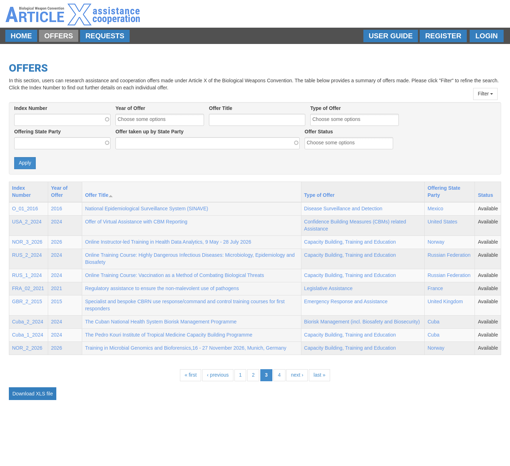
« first (191, 375)
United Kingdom (445, 301)
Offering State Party (37, 131)
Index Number (30, 108)
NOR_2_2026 (27, 348)
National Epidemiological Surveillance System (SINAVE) (146, 208)
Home (21, 36)
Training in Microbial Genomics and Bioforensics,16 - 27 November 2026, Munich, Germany (185, 348)
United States (442, 221)
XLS (40, 393)
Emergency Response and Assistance (346, 301)
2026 (56, 242)
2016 (56, 208)
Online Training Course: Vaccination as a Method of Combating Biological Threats (174, 275)
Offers (58, 36)
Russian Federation (448, 255)
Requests (104, 36)
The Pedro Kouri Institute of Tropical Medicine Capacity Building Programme (168, 335)
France (435, 288)
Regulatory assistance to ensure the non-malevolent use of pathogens (162, 288)
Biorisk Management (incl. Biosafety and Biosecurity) (362, 321)
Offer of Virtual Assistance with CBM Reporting (136, 221)
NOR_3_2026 (27, 242)
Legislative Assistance (328, 288)
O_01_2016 (25, 208)
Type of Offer (325, 108)
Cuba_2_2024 (27, 321)
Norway (435, 242)
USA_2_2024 (26, 221)
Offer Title (220, 108)
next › (297, 375)
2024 (56, 221)
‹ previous (217, 375)
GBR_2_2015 (27, 301)
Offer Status (319, 131)
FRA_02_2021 (28, 288)
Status (485, 195)
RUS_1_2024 (27, 275)
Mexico (435, 208)
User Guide (391, 36)
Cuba (433, 321)
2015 (56, 301)
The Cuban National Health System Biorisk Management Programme (161, 321)
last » (319, 375)
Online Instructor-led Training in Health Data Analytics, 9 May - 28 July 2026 (168, 242)
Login (486, 36)
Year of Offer (130, 108)
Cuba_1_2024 (27, 335)
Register (443, 36)
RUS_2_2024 (27, 255)
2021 (56, 288)
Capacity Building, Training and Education (350, 242)
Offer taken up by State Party (149, 131)
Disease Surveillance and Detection (343, 208)
